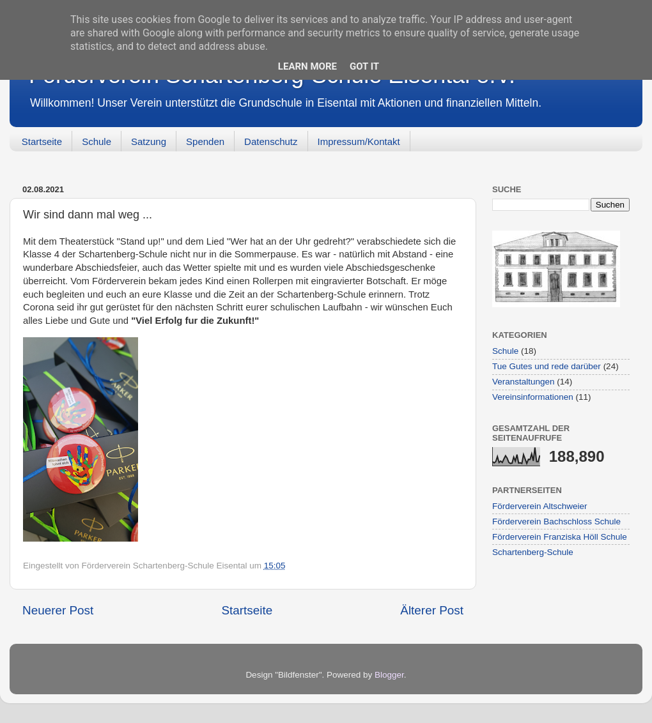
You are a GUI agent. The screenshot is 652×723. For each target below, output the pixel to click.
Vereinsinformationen (532, 397)
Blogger (389, 675)
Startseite (42, 141)
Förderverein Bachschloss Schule (556, 521)
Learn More (307, 66)
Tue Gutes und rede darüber (546, 366)
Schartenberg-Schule (532, 552)
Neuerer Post (57, 610)
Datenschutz (270, 141)
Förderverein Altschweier (539, 506)
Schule (96, 141)
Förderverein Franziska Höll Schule (559, 537)
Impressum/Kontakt (359, 141)
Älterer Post (431, 610)
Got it (364, 66)
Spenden (205, 141)
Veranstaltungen (523, 381)
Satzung (148, 141)
